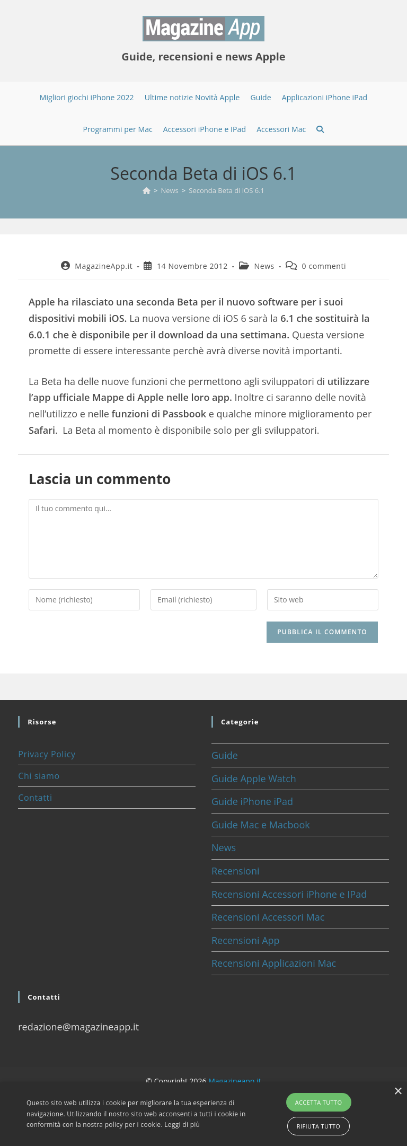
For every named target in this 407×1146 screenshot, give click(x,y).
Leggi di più (182, 1124)
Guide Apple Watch (253, 778)
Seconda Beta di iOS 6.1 (226, 190)
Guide (224, 755)
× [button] (398, 1092)
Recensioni (235, 870)
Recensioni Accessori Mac (267, 917)
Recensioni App (245, 940)
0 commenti (324, 266)
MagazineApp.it (103, 266)
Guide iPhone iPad (252, 801)
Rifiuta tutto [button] (318, 1126)
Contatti (35, 797)
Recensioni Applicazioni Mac (273, 963)
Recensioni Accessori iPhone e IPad (289, 894)
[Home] (147, 190)
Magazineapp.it (234, 1081)
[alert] (203, 1114)
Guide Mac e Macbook (260, 824)
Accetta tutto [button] (318, 1102)
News (264, 266)
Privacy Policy (46, 754)
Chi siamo (38, 776)
